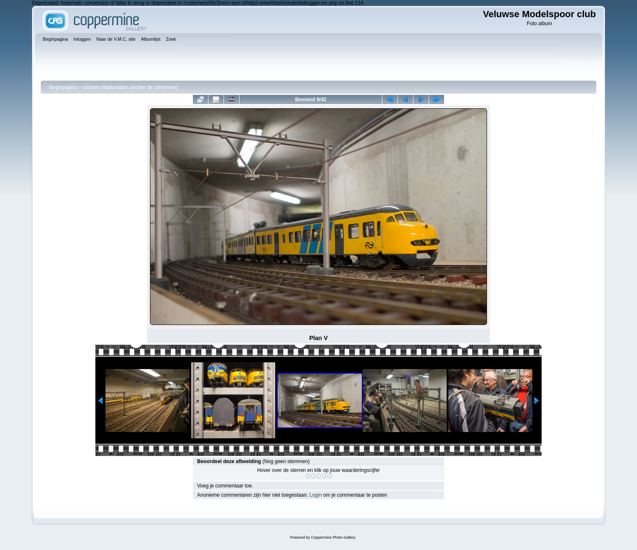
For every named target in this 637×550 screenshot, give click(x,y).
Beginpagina (63, 87)
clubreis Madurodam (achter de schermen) (130, 87)
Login (316, 495)
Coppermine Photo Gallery (333, 537)
